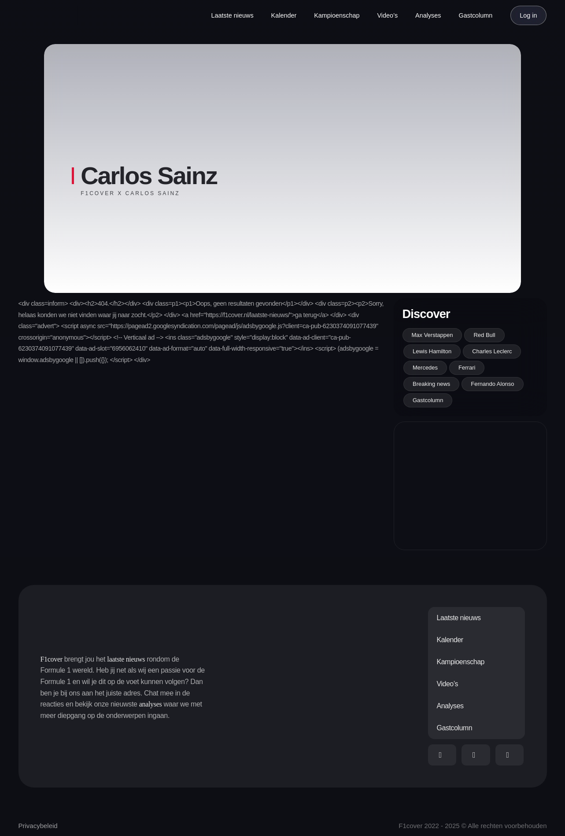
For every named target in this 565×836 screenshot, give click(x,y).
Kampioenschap (336, 15)
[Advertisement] (470, 486)
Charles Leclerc (492, 351)
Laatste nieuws (232, 15)
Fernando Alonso (492, 384)
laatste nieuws (126, 659)
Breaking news (431, 384)
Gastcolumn (476, 15)
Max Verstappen (432, 335)
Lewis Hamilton (432, 351)
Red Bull (484, 335)
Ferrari (466, 367)
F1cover (52, 659)
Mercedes (425, 367)
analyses (150, 704)
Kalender (284, 15)
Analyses (428, 15)
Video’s (387, 15)
